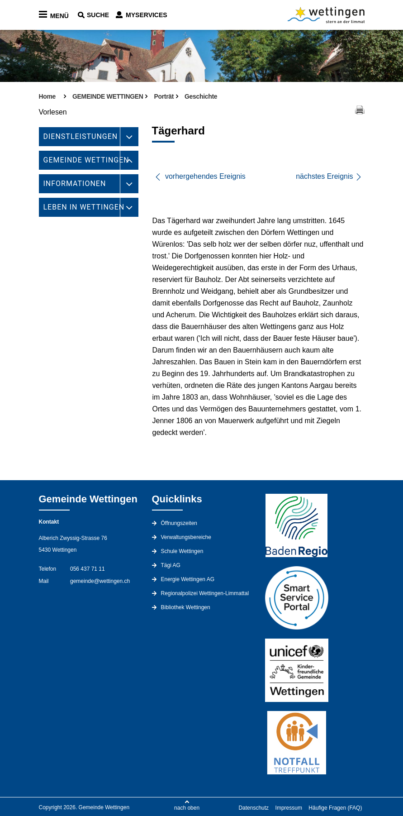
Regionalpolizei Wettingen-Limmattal (205, 593)
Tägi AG (170, 565)
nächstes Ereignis (329, 176)
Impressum (288, 808)
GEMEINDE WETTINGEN (86, 160)
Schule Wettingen (182, 551)
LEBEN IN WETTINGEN (84, 207)
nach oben (186, 808)
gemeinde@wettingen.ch (100, 581)
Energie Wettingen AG (188, 579)
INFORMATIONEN (74, 183)
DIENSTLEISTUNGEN (80, 136)
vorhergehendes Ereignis (200, 176)
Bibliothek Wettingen (185, 607)
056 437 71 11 (87, 569)
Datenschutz (253, 808)
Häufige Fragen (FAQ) (335, 808)
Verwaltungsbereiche (186, 537)
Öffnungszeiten (179, 523)
